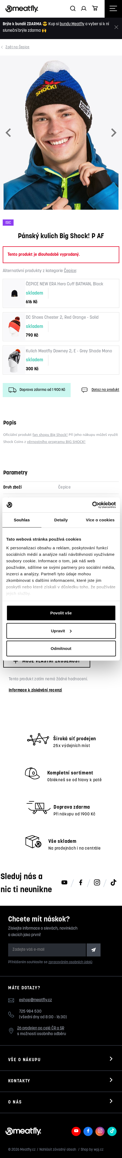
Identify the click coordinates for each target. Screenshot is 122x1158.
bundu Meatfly (72, 24)
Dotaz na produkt (99, 390)
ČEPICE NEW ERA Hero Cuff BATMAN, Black (64, 284)
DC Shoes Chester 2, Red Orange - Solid (62, 317)
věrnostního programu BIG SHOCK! (56, 441)
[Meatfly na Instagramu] (97, 883)
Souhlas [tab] (22, 520)
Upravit (61, 630)
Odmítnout (61, 648)
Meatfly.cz (28, 1149)
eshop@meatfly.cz (35, 1000)
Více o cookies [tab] (100, 520)
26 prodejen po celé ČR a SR (40, 1028)
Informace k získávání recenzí (35, 690)
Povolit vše (61, 613)
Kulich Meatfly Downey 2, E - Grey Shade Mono (69, 351)
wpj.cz (99, 1149)
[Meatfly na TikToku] (113, 883)
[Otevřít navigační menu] (113, 9)
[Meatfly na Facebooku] (80, 883)
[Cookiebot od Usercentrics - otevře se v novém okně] (92, 504)
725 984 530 (30, 1012)
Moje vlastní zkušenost (46, 661)
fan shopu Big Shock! (50, 434)
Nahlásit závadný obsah (58, 1149)
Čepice (17, 47)
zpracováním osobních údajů (70, 962)
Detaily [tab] (61, 520)
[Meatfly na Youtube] (64, 883)
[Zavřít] (116, 27)
